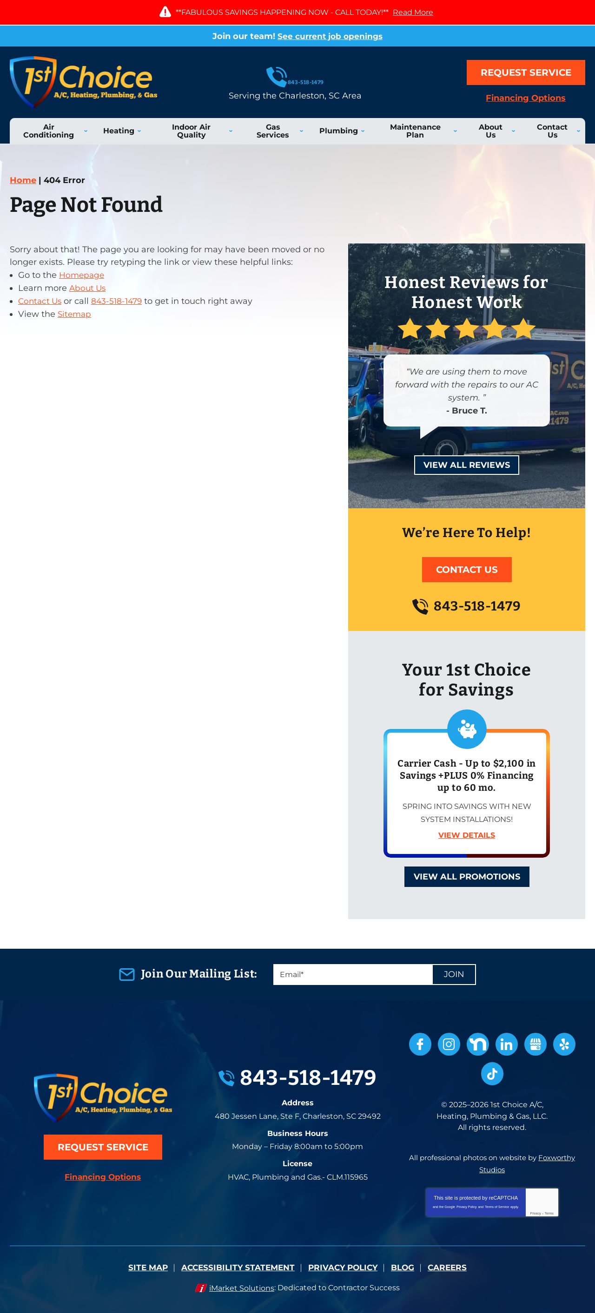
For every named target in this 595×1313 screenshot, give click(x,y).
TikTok (492, 1074)
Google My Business (535, 1044)
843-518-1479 (297, 77)
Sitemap (75, 314)
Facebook (420, 1044)
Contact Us (41, 301)
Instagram (449, 1044)
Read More (413, 12)
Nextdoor (478, 1044)
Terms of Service (497, 1205)
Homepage (82, 275)
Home (23, 180)
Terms (549, 1211)
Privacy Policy (466, 1205)
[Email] (374, 974)
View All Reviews (466, 465)
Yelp (564, 1044)
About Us (88, 288)
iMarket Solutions (241, 1285)
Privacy (535, 1211)
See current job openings (330, 36)
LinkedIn (507, 1044)
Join (454, 975)
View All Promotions (467, 877)
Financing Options (526, 98)
